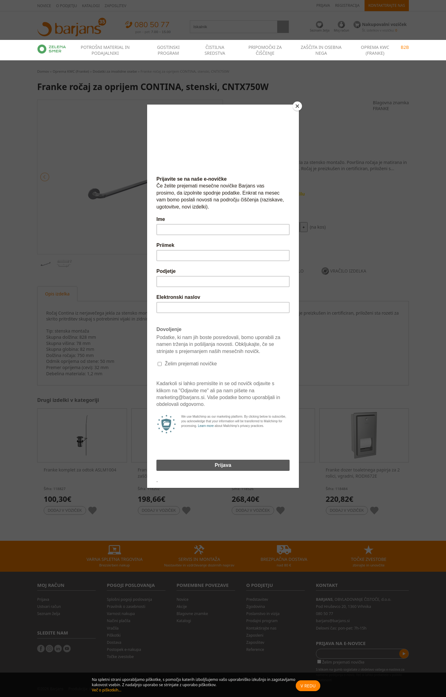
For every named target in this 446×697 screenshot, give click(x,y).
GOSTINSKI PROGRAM (168, 50)
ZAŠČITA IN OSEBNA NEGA (321, 50)
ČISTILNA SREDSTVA (214, 50)
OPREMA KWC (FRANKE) (375, 50)
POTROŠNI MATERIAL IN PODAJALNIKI (105, 50)
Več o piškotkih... (106, 690)
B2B (405, 47)
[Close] (297, 106)
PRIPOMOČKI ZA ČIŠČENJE (265, 50)
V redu (308, 686)
